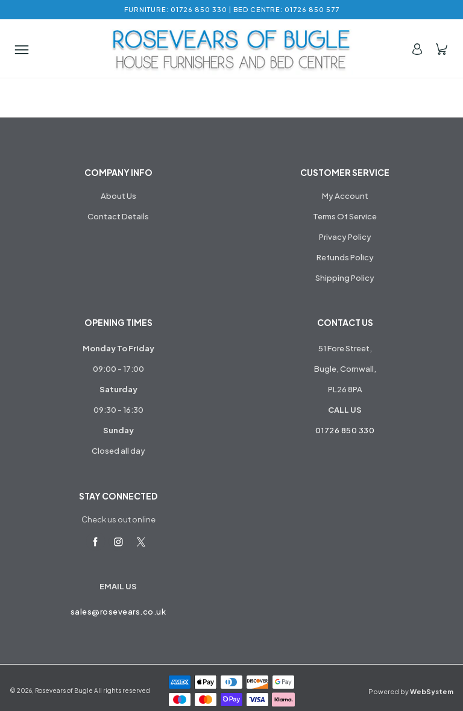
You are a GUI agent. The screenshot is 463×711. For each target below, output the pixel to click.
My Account (345, 196)
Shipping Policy (344, 278)
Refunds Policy (345, 257)
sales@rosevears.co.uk (118, 611)
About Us (118, 196)
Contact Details (118, 216)
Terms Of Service (345, 216)
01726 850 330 (345, 430)
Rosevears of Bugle (64, 690)
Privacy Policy (345, 237)
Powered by (410, 691)
